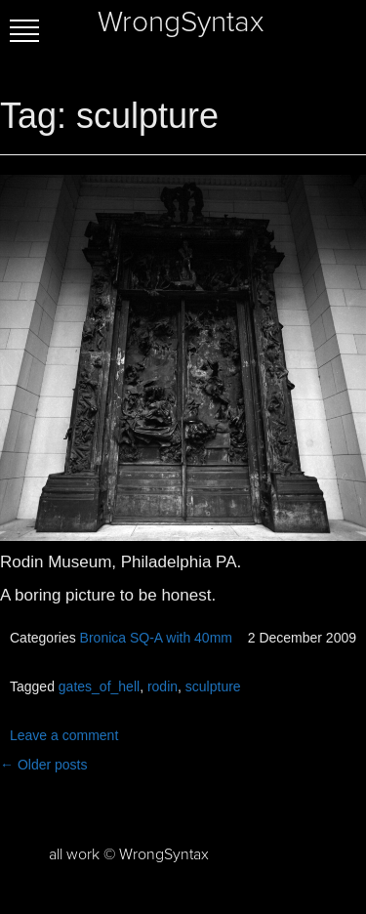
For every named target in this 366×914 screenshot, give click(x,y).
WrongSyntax (181, 22)
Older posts (43, 764)
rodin (162, 686)
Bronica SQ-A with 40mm (156, 637)
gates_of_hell (99, 686)
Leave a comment (64, 735)
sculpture (213, 686)
